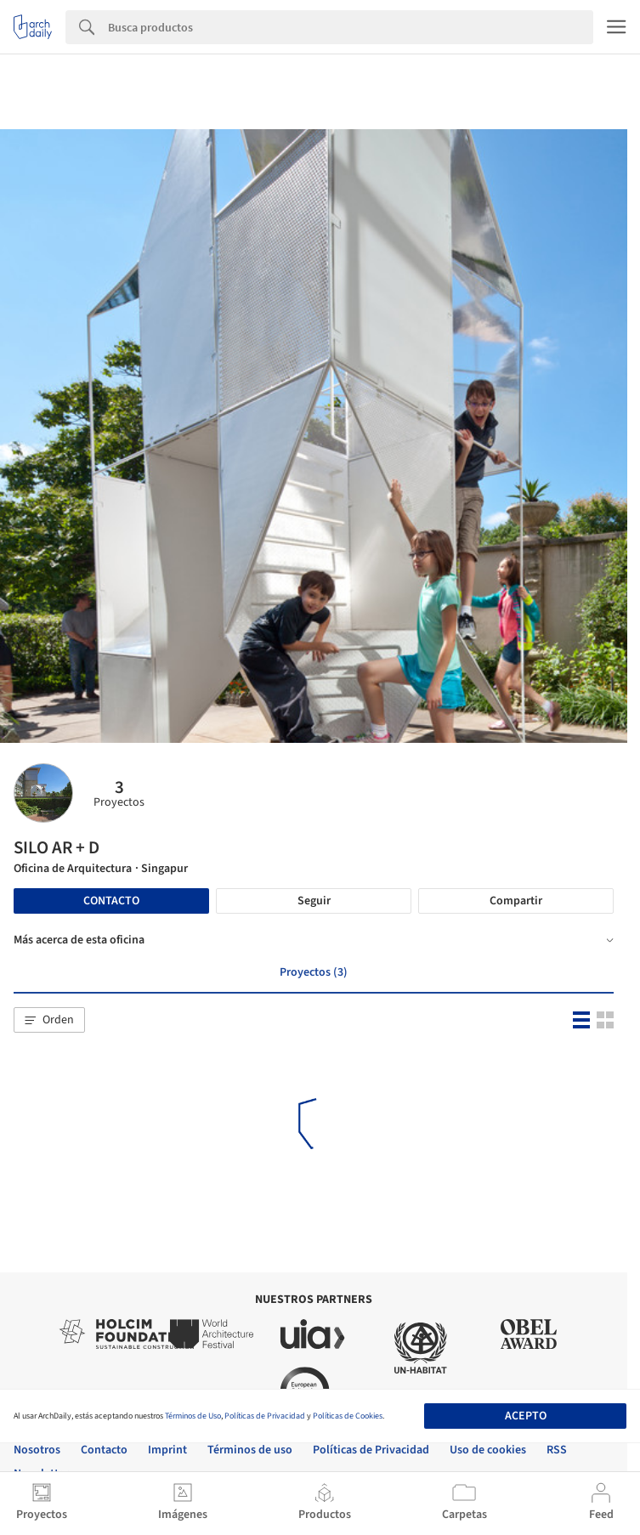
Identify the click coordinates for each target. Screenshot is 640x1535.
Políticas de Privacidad (264, 1416)
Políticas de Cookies (347, 1416)
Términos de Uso (193, 1416)
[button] (49, 1020)
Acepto (526, 1416)
